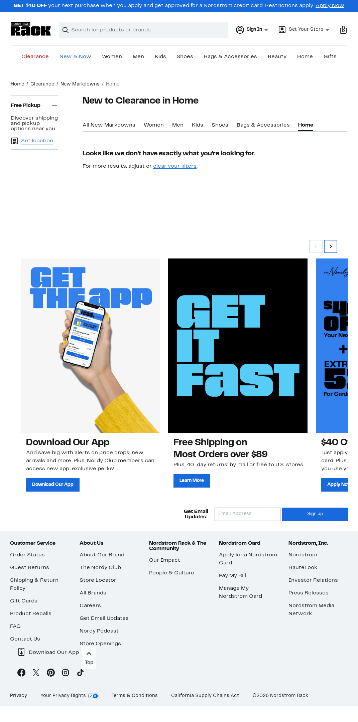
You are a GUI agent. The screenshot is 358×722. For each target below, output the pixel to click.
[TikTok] (80, 674)
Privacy (18, 696)
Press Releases (308, 593)
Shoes (184, 56)
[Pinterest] (51, 674)
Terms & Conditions (134, 696)
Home (305, 56)
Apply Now (330, 5)
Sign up (315, 514)
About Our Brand (102, 555)
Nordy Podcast (99, 631)
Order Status (27, 555)
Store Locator (98, 580)
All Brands (93, 593)
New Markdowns (80, 84)
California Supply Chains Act (205, 696)
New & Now (75, 56)
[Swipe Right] (330, 246)
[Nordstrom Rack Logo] (31, 29)
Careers (90, 605)
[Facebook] (21, 674)
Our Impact (164, 560)
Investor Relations (313, 580)
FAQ (15, 626)
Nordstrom (302, 555)
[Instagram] (66, 674)
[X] (36, 674)
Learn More (192, 481)
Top (89, 657)
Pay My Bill (232, 575)
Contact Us (25, 639)
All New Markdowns (109, 125)
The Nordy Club (100, 567)
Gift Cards (23, 601)
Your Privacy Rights (63, 696)
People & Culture (171, 573)
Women (112, 56)
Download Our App (53, 485)
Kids (160, 56)
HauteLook (303, 567)
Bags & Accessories (230, 56)
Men (138, 56)
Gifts (330, 56)
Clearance (35, 56)
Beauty (277, 56)
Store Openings (100, 644)
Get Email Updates (104, 618)
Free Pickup (34, 105)
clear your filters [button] (175, 166)
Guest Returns (29, 567)
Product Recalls (30, 613)
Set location (37, 141)
